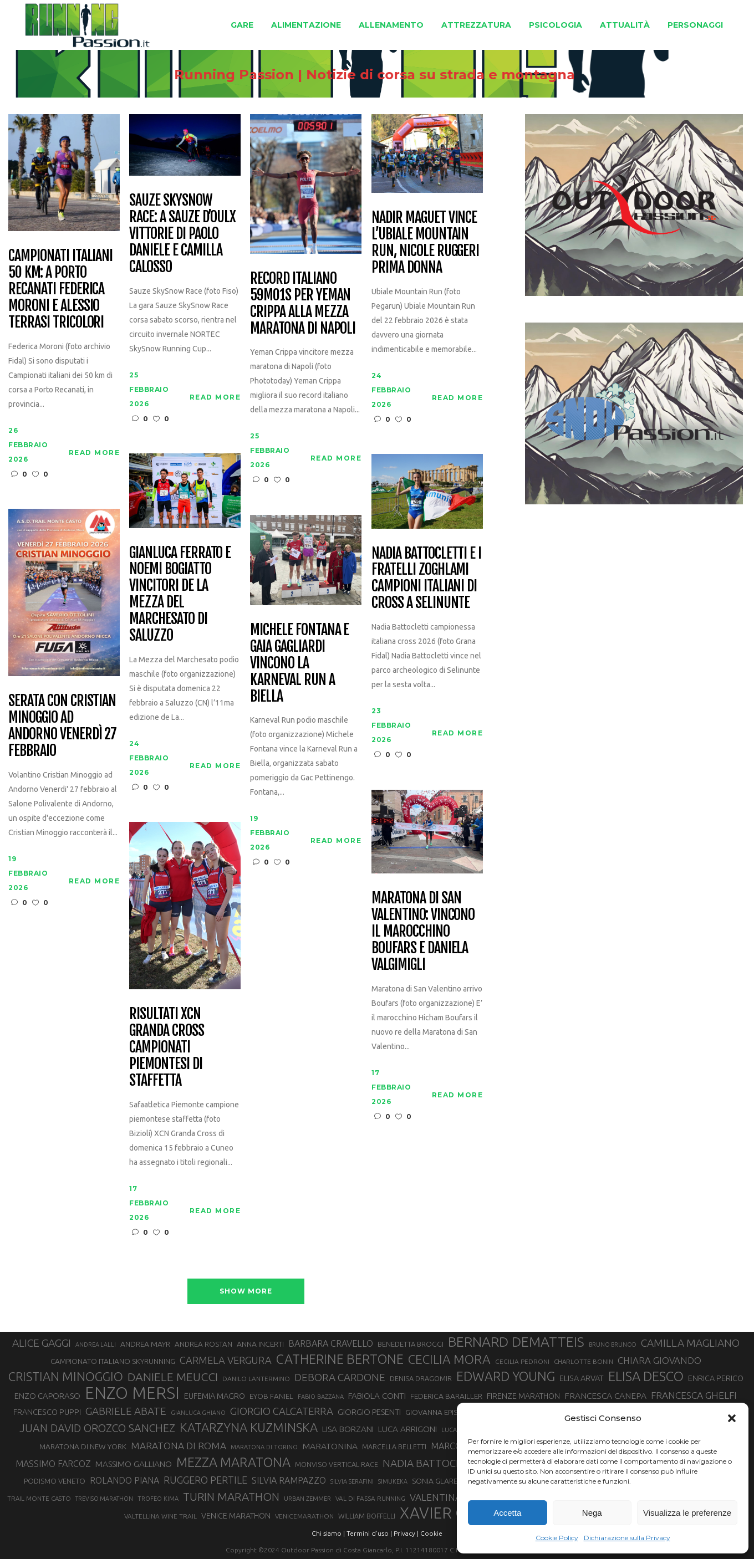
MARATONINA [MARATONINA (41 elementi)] (330, 1446)
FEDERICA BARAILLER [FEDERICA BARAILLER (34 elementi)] (446, 1396)
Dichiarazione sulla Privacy (627, 1538)
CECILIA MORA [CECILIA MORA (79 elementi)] (449, 1359)
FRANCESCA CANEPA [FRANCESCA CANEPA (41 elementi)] (605, 1395)
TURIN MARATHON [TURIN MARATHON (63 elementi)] (231, 1496)
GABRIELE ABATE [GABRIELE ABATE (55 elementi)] (125, 1411)
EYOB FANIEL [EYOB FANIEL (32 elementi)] (271, 1396)
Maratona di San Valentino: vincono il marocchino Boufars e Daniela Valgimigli (423, 931)
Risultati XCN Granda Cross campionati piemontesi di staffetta (166, 1047)
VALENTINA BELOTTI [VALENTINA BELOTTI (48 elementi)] (456, 1497)
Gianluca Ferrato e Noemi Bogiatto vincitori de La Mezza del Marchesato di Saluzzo (180, 594)
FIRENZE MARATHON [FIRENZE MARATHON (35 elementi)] (523, 1396)
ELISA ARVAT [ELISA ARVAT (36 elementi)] (581, 1378)
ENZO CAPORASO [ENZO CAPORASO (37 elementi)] (47, 1395)
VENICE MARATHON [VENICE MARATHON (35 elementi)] (236, 1515)
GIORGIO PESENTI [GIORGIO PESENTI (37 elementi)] (369, 1412)
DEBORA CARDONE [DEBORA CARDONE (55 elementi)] (339, 1377)
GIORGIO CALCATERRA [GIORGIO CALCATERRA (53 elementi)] (281, 1411)
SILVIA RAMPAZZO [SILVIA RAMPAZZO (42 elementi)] (289, 1480)
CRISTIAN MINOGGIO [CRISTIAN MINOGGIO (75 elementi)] (65, 1376)
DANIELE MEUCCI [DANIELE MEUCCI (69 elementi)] (173, 1376)
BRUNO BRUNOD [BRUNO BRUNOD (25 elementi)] (612, 1344)
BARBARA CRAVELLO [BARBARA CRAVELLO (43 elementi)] (330, 1343)
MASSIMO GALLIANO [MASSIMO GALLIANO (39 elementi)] (133, 1464)
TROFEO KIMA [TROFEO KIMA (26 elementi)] (158, 1498)
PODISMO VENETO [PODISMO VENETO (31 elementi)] (54, 1481)
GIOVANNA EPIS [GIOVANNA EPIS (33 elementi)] (431, 1412)
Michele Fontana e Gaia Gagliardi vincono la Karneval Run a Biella (299, 663)
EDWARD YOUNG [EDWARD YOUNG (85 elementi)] (505, 1376)
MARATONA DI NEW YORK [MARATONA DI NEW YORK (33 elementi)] (82, 1446)
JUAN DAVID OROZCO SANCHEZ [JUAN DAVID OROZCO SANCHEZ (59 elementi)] (97, 1428)
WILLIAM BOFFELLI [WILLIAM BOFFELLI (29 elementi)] (366, 1516)
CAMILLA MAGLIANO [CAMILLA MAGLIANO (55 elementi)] (690, 1343)
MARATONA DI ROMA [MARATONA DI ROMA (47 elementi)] (178, 1445)
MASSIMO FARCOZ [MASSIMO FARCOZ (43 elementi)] (53, 1464)
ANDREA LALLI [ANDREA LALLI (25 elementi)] (95, 1344)
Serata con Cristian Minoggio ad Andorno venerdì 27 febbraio (62, 726)
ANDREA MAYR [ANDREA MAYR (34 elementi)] (145, 1344)
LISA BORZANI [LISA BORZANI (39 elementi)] (348, 1429)
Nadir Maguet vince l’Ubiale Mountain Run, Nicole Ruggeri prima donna (425, 242)
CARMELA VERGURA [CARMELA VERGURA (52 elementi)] (226, 1360)
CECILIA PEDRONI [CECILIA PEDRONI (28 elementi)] (522, 1361)
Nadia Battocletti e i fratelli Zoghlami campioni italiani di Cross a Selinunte (426, 578)
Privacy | (406, 1533)
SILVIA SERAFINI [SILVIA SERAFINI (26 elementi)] (352, 1481)
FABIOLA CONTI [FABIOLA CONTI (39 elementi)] (377, 1395)
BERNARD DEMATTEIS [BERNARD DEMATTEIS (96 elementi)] (516, 1342)
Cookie (431, 1533)
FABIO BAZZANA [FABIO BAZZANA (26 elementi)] (321, 1396)
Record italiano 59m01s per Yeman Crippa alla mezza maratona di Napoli (302, 303)
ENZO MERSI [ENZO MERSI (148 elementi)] (132, 1393)
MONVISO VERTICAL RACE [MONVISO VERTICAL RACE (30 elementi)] (336, 1464)
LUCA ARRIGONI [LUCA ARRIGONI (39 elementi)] (407, 1429)
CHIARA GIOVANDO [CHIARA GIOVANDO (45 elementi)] (659, 1360)
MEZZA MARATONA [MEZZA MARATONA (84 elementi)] (233, 1462)
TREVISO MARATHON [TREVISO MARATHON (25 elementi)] (104, 1498)
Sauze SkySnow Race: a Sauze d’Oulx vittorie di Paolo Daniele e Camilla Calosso (182, 233)
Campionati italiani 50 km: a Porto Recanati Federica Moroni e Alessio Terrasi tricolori (60, 289)
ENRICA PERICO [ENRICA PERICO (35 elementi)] (715, 1378)
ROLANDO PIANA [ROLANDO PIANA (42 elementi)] (124, 1480)
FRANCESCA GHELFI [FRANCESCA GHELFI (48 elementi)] (694, 1395)
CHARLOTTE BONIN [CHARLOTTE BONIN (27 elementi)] (583, 1361)
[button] (731, 1418)
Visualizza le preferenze (687, 1512)
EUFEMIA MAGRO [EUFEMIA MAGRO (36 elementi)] (214, 1395)
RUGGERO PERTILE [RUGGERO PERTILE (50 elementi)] (205, 1479)
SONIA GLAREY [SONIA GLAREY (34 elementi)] (436, 1480)
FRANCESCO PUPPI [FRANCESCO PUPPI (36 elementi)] (47, 1412)
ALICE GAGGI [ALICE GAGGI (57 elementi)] (41, 1343)
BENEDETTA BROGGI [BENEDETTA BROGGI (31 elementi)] (411, 1344)
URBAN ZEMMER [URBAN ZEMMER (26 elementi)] (307, 1498)
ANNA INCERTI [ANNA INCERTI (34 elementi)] (260, 1344)
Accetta (507, 1512)
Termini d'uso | (369, 1533)
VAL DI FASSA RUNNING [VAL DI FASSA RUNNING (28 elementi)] (370, 1498)
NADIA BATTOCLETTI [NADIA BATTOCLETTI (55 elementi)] (433, 1463)
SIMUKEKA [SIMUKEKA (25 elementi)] (392, 1481)
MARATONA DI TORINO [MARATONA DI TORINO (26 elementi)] (264, 1447)
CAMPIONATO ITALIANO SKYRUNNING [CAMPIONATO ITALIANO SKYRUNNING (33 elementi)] (112, 1361)
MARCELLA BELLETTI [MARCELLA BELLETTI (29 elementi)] (394, 1446)
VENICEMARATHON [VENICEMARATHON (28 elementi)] (304, 1516)
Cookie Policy (557, 1538)
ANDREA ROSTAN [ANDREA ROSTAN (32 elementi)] (203, 1344)
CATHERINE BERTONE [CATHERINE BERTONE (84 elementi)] (340, 1359)
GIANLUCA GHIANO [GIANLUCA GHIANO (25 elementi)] (198, 1412)
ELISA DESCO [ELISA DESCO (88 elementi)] (646, 1376)
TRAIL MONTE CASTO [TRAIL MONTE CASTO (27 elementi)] (39, 1498)
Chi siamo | (328, 1533)
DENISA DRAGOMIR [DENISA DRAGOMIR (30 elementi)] (421, 1378)
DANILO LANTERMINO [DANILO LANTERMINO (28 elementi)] (256, 1378)
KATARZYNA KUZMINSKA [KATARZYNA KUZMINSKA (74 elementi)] (249, 1427)
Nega (592, 1512)
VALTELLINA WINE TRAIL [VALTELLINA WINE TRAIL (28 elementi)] (160, 1516)
